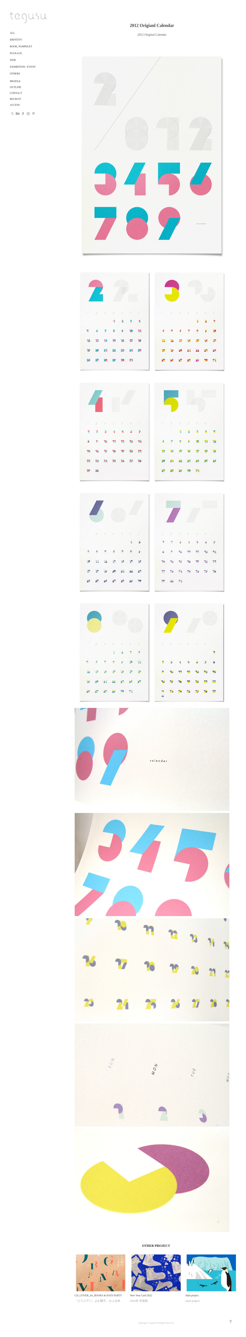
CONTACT (16, 93)
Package (16, 53)
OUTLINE (15, 87)
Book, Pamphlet (21, 46)
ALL (12, 32)
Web (13, 60)
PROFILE (15, 81)
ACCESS (15, 104)
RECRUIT (15, 98)
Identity (16, 39)
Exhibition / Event (23, 66)
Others (15, 73)
